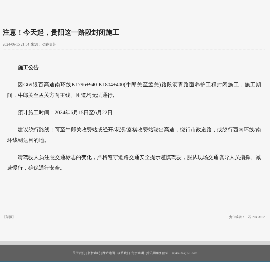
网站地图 (108, 253)
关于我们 (79, 253)
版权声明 (94, 253)
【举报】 (9, 217)
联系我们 (123, 253)
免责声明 (137, 253)
